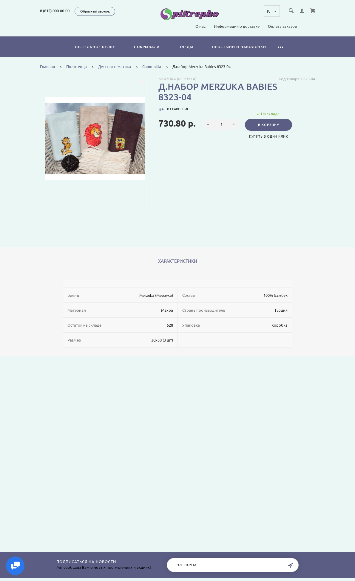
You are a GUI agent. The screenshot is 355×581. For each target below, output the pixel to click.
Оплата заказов (282, 26)
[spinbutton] (221, 124)
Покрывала (147, 47)
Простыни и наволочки (239, 47)
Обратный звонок (95, 11)
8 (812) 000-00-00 (55, 11)
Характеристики (177, 261)
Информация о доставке (237, 26)
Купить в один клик (269, 136)
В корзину (269, 125)
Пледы (185, 47)
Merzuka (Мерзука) (177, 79)
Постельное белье (94, 47)
